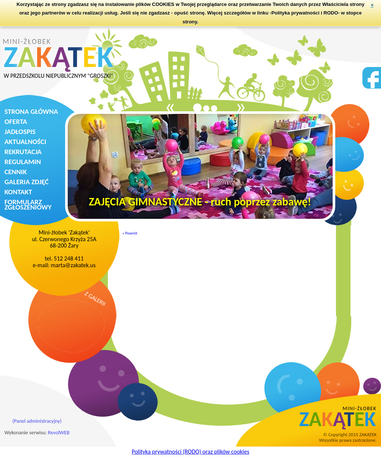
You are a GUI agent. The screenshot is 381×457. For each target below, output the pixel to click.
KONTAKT (18, 192)
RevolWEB (59, 432)
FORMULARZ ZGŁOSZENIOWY (28, 204)
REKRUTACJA (23, 151)
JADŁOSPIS (20, 131)
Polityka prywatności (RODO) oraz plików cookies (190, 451)
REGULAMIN (22, 161)
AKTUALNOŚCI (25, 141)
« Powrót (129, 233)
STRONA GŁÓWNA (31, 111)
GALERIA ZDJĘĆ (26, 182)
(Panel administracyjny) (36, 421)
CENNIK (15, 171)
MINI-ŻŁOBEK (58, 58)
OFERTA (15, 121)
